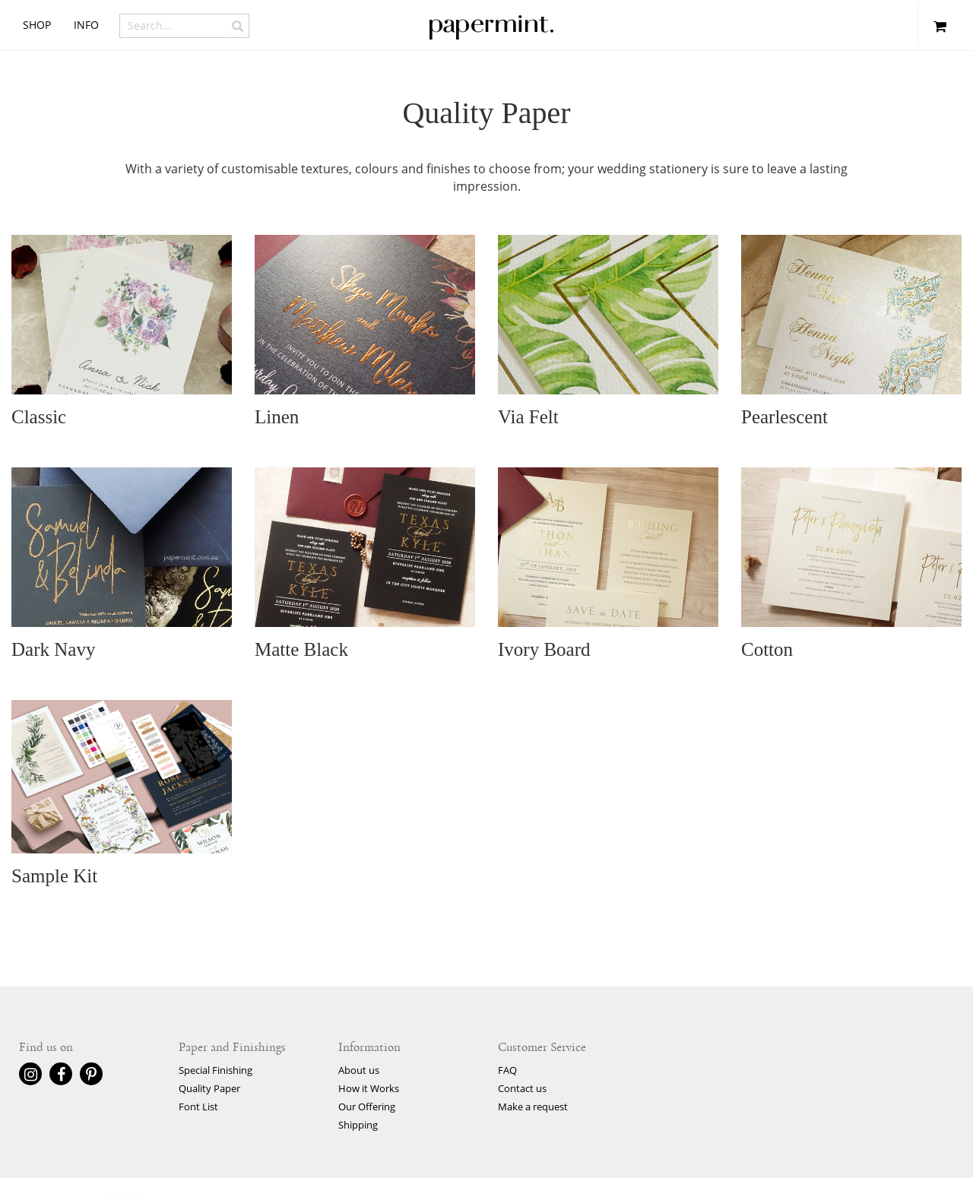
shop (37, 24)
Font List (198, 1106)
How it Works (368, 1088)
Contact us (522, 1088)
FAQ (507, 1070)
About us (358, 1070)
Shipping (358, 1125)
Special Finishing (215, 1070)
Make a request (533, 1106)
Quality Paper (209, 1088)
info (86, 24)
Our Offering (366, 1106)
